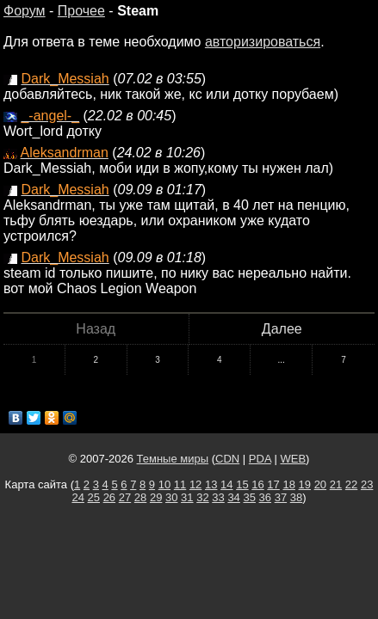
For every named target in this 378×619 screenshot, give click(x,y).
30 (171, 497)
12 (195, 484)
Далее (282, 329)
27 (125, 497)
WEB (293, 458)
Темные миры (173, 458)
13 (211, 484)
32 (202, 497)
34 (233, 497)
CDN (227, 458)
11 (180, 484)
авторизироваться (262, 41)
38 (296, 497)
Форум (24, 10)
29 (156, 497)
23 (367, 484)
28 (140, 497)
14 (226, 484)
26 (109, 497)
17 (273, 484)
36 (265, 497)
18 (288, 484)
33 (218, 497)
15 (242, 484)
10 (164, 484)
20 (320, 484)
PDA (260, 458)
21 (336, 484)
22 (351, 484)
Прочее (81, 10)
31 (187, 497)
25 (94, 497)
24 (77, 497)
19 (305, 484)
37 (281, 497)
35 (249, 497)
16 (257, 484)
